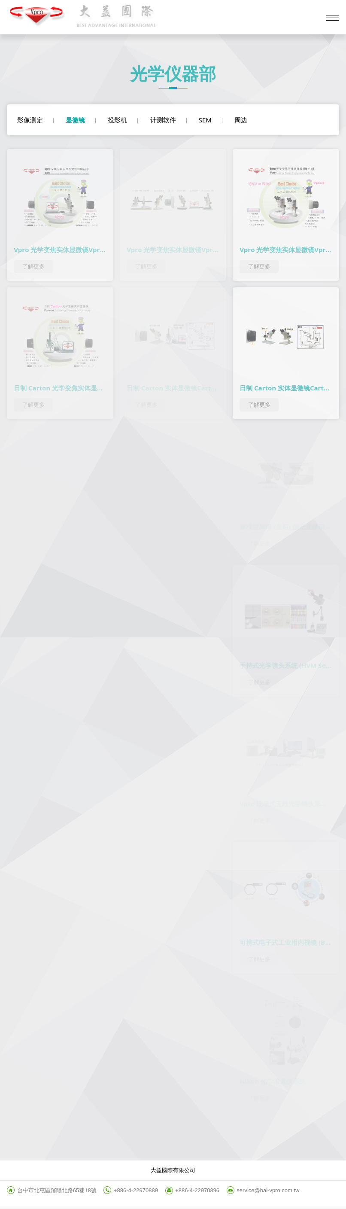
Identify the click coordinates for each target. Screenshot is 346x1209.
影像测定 (30, 120)
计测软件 (163, 120)
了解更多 (33, 266)
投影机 (117, 120)
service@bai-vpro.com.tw (268, 1190)
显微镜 (75, 120)
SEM (205, 120)
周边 (240, 120)
